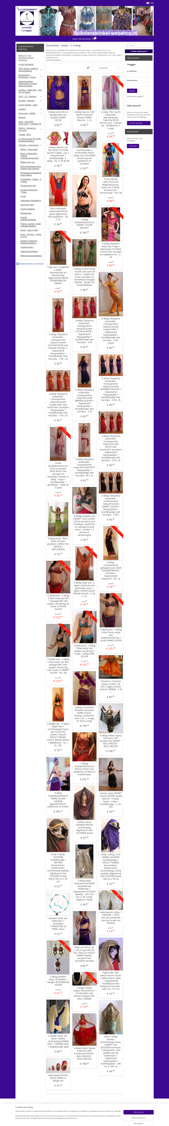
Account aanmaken (136, 123)
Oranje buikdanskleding (28, 218)
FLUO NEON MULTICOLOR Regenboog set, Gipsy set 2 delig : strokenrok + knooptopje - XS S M (111, 186)
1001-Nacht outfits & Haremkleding (30, 69)
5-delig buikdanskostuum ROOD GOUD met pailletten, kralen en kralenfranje (84, 769)
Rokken (22, 117)
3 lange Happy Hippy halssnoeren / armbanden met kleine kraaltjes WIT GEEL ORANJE (84, 993)
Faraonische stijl (28, 185)
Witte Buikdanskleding (31, 255)
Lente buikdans (27, 209)
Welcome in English (137, 1104)
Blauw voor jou (27, 162)
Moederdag (25, 213)
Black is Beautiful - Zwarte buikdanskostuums (29, 155)
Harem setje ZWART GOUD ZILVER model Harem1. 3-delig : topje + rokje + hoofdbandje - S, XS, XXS (111, 800)
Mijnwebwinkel (116, 1121)
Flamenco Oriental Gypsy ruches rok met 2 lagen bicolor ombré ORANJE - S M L (111, 686)
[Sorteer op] (103, 68)
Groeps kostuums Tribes (28, 191)
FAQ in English (134, 1108)
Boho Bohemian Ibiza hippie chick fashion (30, 167)
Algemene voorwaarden (84, 1104)
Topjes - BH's (24, 134)
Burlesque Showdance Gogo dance (30, 173)
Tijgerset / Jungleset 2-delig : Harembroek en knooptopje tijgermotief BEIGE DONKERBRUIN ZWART (58, 275)
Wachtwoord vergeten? (135, 96)
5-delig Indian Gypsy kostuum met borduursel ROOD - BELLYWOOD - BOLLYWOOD (84, 1053)
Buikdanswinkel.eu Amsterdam (30, 263)
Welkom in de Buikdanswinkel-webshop (26, 58)
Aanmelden (133, 146)
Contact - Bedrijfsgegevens (25, 1106)
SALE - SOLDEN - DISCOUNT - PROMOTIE (29, 122)
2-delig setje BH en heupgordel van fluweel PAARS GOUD (58, 116)
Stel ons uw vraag (108, 1104)
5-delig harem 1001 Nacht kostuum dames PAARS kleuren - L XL (84, 116)
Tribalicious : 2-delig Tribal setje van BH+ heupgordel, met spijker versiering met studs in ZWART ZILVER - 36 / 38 (58, 666)
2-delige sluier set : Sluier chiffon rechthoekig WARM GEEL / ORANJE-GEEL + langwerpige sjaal (58, 1041)
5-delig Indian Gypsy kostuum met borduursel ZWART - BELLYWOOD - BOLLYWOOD (111, 741)
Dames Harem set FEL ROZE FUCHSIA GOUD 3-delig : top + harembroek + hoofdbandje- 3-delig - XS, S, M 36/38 (58, 154)
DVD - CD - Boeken (30, 96)
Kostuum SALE (27, 204)
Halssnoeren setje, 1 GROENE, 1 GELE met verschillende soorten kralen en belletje (111, 917)
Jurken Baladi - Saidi (27, 105)
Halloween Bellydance (30, 200)
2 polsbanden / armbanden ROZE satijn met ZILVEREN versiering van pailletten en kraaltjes (84, 157)
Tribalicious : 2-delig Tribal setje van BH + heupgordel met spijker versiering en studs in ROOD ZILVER (58, 602)
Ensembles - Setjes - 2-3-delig (31, 180)
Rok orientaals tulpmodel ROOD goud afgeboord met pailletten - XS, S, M (58, 214)
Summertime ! (26, 247)
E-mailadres (132, 71)
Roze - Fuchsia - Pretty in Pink (30, 235)
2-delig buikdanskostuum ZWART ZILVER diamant (84, 223)
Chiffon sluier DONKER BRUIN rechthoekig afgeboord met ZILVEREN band (84, 827)
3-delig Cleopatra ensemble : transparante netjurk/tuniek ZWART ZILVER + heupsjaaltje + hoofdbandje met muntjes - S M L (110, 505)
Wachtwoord (132, 80)
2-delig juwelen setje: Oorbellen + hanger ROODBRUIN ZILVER (58, 980)
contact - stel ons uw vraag (81, 39)
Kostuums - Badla (30, 113)
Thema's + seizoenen (30, 145)
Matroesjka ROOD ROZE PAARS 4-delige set (58, 1078)
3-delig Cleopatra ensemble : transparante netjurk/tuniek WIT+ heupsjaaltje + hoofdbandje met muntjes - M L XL (84, 467)
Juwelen (30, 109)
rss (84, 1121)
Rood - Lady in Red (29, 230)
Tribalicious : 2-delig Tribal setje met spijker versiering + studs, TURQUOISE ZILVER (84, 651)
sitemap (79, 1121)
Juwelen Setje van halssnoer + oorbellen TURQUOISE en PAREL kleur (58, 923)
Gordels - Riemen (30, 100)
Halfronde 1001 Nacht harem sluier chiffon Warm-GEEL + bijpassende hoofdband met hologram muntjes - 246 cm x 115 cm (111, 980)
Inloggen (132, 91)
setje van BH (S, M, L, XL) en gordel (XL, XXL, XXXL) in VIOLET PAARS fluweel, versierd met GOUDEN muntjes (84, 954)
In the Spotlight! (26, 64)
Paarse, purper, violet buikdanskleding (30, 224)
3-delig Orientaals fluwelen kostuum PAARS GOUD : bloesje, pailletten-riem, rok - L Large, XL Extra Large (84, 714)
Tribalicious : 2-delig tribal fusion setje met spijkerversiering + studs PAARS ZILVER (111, 635)
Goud (23, 196)
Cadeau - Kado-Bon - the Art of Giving (30, 91)
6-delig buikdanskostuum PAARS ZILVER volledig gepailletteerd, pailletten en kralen (58, 800)
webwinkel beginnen (94, 1121)
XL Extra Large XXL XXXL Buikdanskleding (29, 139)
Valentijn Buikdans (29, 251)
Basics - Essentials (29, 149)
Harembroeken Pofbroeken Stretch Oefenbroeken (27, 83)
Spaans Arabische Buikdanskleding (28, 241)
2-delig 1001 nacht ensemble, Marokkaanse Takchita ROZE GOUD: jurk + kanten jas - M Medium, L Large (111, 120)
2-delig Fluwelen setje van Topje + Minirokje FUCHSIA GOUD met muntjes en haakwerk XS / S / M (111, 250)
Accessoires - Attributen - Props (30, 76)
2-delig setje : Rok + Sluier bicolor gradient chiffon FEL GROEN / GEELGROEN (58, 544)
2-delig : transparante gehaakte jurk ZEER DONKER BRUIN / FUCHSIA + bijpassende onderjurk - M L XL (110, 570)
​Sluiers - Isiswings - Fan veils (30, 129)
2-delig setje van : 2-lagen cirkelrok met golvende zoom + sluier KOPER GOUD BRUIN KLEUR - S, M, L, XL (84, 589)
